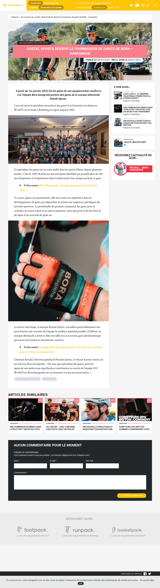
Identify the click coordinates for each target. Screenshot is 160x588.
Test (117, 7)
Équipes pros (99, 7)
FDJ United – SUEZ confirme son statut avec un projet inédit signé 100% (60, 429)
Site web (89, 461)
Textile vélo (35, 3)
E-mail (53, 461)
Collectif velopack (83, 7)
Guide (110, 7)
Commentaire (20, 472)
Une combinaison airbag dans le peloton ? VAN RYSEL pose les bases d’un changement (138, 110)
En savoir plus (147, 580)
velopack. (15, 17)
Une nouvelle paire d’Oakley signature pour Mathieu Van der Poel (137, 123)
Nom (17, 461)
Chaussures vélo (51, 3)
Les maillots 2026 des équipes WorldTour (93, 3)
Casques (34, 7)
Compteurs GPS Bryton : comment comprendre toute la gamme (134, 429)
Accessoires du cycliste (51, 7)
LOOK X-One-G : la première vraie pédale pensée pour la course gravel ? (137, 96)
